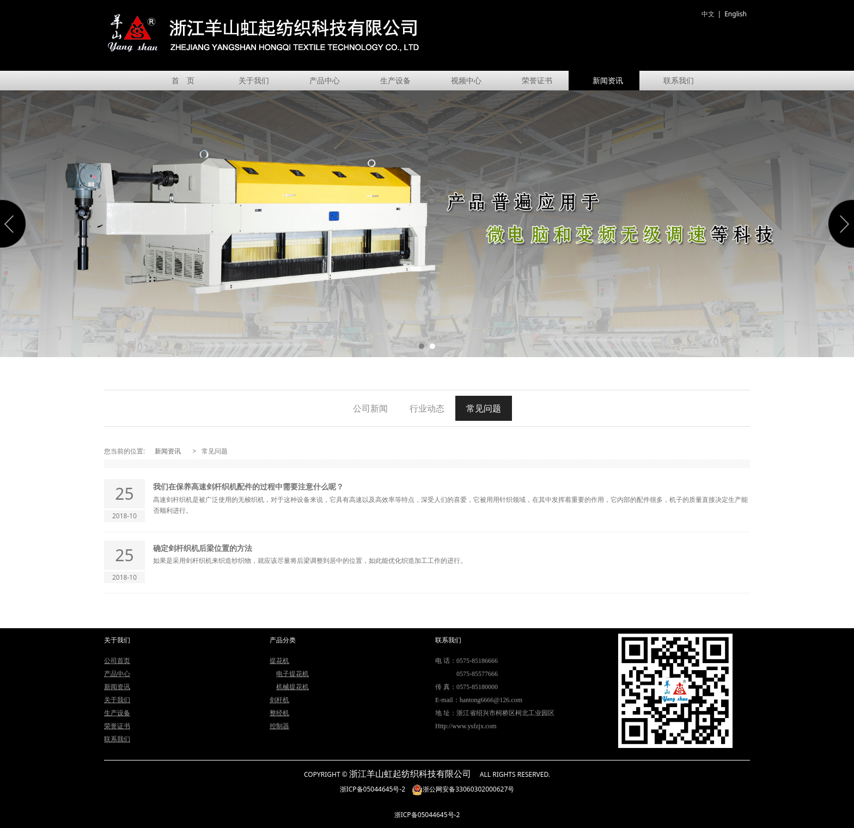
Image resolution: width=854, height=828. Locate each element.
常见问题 (483, 408)
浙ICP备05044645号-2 (373, 789)
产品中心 (324, 80)
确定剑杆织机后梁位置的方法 (202, 548)
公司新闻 (370, 408)
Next (839, 223)
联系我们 (678, 80)
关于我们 (254, 80)
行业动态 (427, 408)
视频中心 (466, 80)
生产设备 (395, 80)
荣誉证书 (537, 80)
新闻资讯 (608, 80)
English (735, 14)
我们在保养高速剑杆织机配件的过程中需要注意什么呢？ (248, 486)
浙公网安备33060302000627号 (463, 789)
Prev (14, 223)
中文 (708, 14)
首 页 (183, 80)
